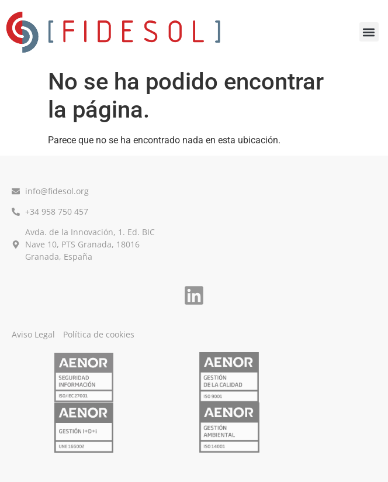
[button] (369, 32)
